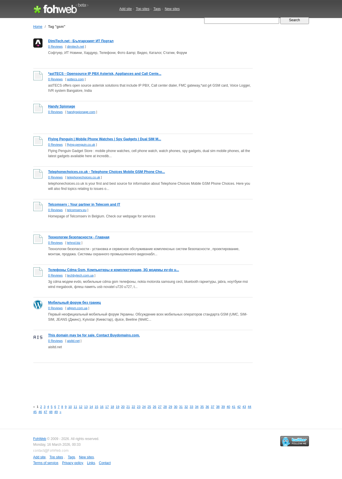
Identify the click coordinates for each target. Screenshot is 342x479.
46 (40, 412)
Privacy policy (72, 463)
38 (217, 406)
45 (35, 412)
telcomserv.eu (77, 210)
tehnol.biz (74, 242)
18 (112, 406)
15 (96, 406)
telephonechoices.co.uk (83, 177)
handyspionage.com (81, 112)
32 (186, 406)
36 (207, 406)
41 (233, 406)
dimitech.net (75, 46)
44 (249, 406)
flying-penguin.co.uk (81, 144)
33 (191, 406)
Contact (105, 463)
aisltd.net (73, 340)
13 (86, 406)
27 (159, 406)
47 (45, 412)
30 (175, 406)
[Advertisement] (137, 379)
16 (101, 406)
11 (75, 406)
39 (223, 406)
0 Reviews (55, 46)
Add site (125, 9)
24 (144, 406)
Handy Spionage (61, 106)
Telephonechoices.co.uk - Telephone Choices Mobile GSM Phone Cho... (106, 172)
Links (91, 463)
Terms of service (45, 463)
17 (107, 406)
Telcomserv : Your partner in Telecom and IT (84, 204)
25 (149, 406)
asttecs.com (75, 79)
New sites (172, 9)
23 (138, 406)
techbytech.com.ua (80, 275)
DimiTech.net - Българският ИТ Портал (81, 41)
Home (37, 27)
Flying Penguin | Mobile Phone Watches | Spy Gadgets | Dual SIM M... (104, 139)
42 (239, 406)
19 (117, 406)
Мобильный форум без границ (74, 303)
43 (244, 406)
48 (51, 412)
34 (196, 406)
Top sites (142, 9)
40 (228, 406)
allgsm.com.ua (77, 308)
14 (91, 406)
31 (181, 406)
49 (56, 412)
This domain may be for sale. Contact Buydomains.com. (94, 335)
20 (123, 406)
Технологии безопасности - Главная (79, 237)
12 (80, 406)
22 (133, 406)
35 (202, 406)
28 (165, 406)
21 (128, 406)
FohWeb (39, 439)
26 (154, 406)
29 (170, 406)
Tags (157, 9)
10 (70, 406)
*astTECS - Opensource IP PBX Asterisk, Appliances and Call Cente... (104, 74)
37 (212, 406)
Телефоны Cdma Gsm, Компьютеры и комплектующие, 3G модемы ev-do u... (113, 270)
